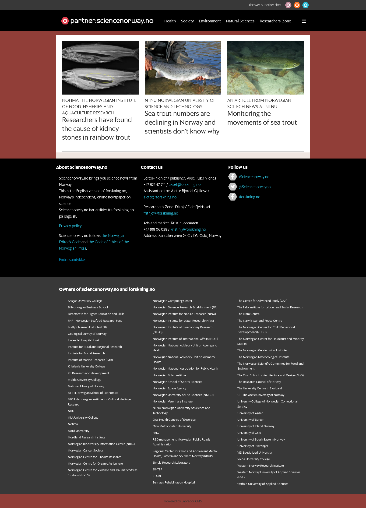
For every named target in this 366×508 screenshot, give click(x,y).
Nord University (78, 431)
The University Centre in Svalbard (259, 388)
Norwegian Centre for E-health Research (94, 457)
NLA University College (83, 417)
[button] (288, 5)
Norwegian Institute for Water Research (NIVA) (183, 320)
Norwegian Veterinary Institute (173, 401)
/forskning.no (249, 196)
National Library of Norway (86, 386)
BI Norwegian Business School (88, 307)
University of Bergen (250, 419)
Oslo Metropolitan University (172, 426)
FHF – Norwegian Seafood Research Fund (95, 320)
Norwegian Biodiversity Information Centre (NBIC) (101, 444)
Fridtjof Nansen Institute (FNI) (87, 327)
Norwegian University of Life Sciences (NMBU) (183, 395)
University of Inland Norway (255, 426)
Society (187, 20)
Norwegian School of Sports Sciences (177, 382)
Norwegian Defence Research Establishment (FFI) (185, 307)
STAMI (157, 476)
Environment (210, 20)
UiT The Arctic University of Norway (260, 395)
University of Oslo (249, 432)
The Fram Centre (248, 314)
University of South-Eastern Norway (261, 439)
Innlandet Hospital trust (83, 340)
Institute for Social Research (86, 353)
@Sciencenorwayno (255, 186)
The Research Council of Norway (259, 382)
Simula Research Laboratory (171, 462)
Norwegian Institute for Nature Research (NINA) (184, 314)
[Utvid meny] (304, 21)
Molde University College (84, 379)
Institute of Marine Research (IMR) (90, 360)
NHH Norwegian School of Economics (93, 393)
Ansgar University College (85, 301)
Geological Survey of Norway (87, 333)
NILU (71, 411)
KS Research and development (88, 373)
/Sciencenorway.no (254, 176)
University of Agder (250, 413)
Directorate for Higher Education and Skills (96, 314)
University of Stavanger (252, 446)
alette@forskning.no (160, 196)
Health (170, 20)
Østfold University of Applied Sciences (262, 484)
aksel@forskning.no (185, 184)
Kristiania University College (86, 366)
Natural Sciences (240, 20)
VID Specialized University (254, 452)
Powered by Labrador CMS (183, 501)
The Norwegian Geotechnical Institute (262, 350)
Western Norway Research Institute (260, 465)
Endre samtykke (72, 259)
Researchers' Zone (275, 20)
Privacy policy (70, 225)
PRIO (156, 432)
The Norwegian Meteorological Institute (263, 357)
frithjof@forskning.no (161, 213)
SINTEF (157, 469)
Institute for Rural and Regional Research (95, 347)
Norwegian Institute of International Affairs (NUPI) (185, 339)
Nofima (73, 424)
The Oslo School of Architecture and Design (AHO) (270, 375)
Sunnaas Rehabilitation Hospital (174, 482)
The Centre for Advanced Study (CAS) (262, 301)
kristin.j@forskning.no (188, 229)
